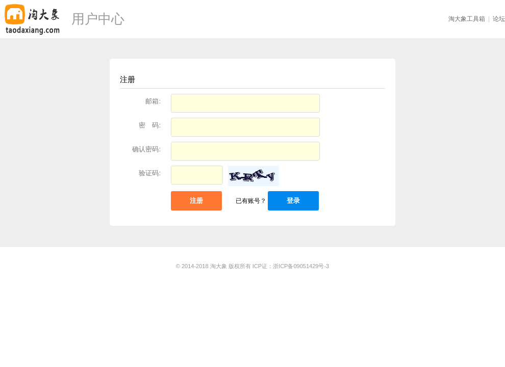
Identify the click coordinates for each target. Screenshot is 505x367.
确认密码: (146, 149)
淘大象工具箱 (466, 18)
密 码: (150, 125)
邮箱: (153, 101)
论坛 (499, 18)
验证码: (150, 173)
